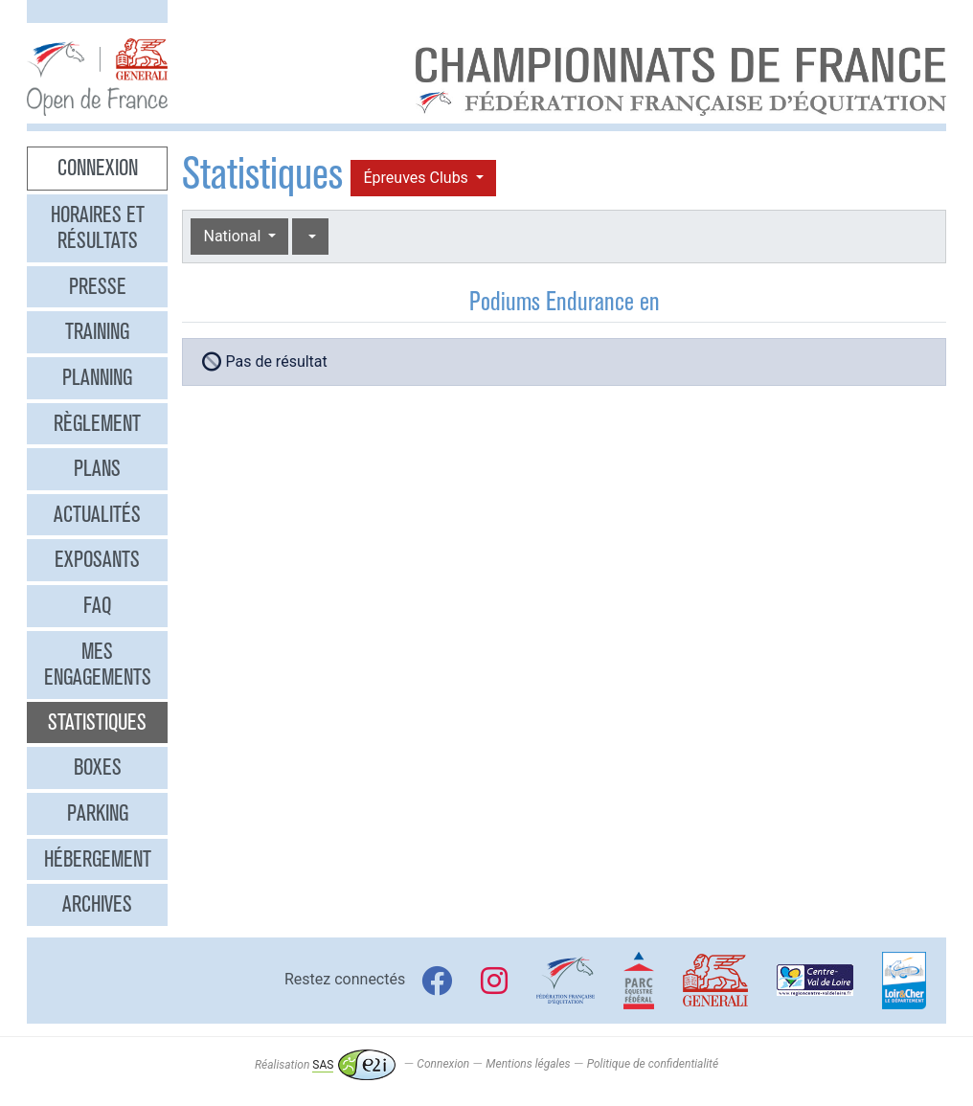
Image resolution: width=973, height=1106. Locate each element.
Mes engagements (97, 664)
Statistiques (97, 722)
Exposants (97, 559)
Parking (97, 813)
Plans (97, 468)
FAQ (97, 605)
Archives (97, 904)
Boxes (98, 767)
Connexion (97, 167)
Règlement (97, 423)
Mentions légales (528, 1065)
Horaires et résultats (98, 228)
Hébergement (97, 859)
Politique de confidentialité (652, 1065)
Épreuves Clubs (417, 178)
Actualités (97, 514)
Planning (97, 377)
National (233, 236)
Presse (97, 286)
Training (97, 331)
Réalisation (325, 1065)
